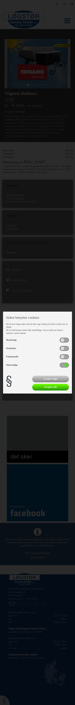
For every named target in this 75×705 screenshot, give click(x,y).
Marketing (11, 340)
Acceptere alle (50, 387)
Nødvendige (12, 365)
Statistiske (11, 348)
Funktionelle (12, 356)
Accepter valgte (50, 379)
